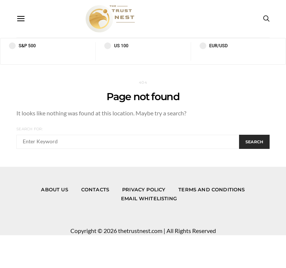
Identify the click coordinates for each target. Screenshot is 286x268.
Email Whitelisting (149, 198)
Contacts (95, 189)
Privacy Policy (143, 189)
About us (54, 189)
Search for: (29, 129)
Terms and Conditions (211, 189)
